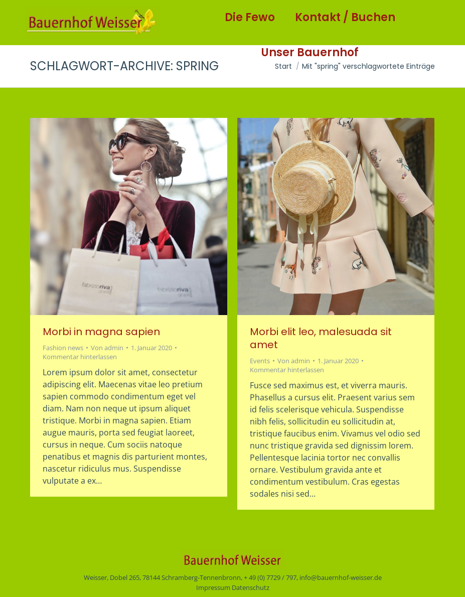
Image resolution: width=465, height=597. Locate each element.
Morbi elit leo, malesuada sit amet (321, 338)
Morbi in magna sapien (101, 332)
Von (107, 347)
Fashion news (63, 347)
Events (260, 360)
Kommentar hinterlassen (80, 356)
